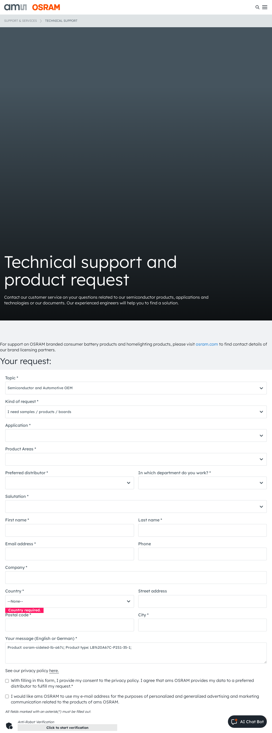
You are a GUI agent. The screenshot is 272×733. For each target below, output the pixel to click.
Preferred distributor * (26, 472)
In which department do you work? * (174, 472)
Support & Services (20, 21)
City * (143, 614)
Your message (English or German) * (41, 638)
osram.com (207, 344)
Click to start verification (67, 727)
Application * (18, 425)
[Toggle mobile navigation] (265, 7)
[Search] (257, 7)
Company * (16, 567)
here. (54, 670)
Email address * (20, 543)
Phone (144, 543)
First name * (17, 519)
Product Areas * (20, 448)
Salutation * (17, 496)
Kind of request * (21, 401)
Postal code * (18, 614)
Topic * (11, 377)
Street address (152, 591)
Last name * (150, 519)
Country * (14, 591)
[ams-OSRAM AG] (32, 7)
